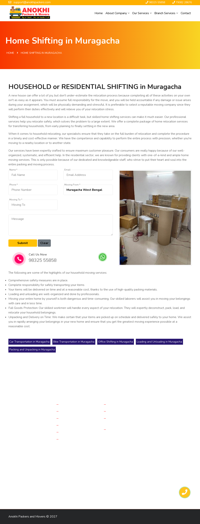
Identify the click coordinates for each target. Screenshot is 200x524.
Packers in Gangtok (167, 481)
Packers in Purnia (20, 467)
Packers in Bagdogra (48, 467)
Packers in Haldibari (162, 474)
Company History (120, 404)
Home (99, 13)
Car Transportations (74, 418)
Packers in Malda (102, 467)
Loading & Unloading (75, 432)
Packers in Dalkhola (22, 474)
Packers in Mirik (102, 488)
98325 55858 (43, 260)
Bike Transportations (75, 425)
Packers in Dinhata (106, 474)
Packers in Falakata (134, 474)
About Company (117, 13)
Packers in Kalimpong (129, 488)
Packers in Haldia (49, 474)
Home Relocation (72, 404)
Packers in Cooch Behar (136, 481)
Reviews (114, 411)
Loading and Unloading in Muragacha (159, 342)
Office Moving (70, 411)
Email (67, 169)
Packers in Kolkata (76, 467)
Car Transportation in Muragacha (29, 342)
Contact (186, 13)
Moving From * (72, 184)
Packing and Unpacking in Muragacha (32, 349)
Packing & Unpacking (75, 439)
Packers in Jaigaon (106, 481)
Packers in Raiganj (128, 467)
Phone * (13, 184)
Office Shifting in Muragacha (115, 342)
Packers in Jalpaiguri (156, 467)
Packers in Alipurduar (52, 481)
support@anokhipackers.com (170, 432)
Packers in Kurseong (53, 494)
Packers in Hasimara (159, 488)
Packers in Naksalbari (23, 494)
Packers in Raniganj (76, 488)
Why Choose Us (120, 429)
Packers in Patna (50, 488)
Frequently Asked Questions (121, 420)
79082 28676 (167, 441)
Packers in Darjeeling (77, 474)
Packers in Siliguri (80, 481)
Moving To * (15, 199)
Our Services (142, 13)
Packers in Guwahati (22, 488)
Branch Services (166, 13)
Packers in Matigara (22, 481)
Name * (13, 169)
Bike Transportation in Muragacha (73, 342)
